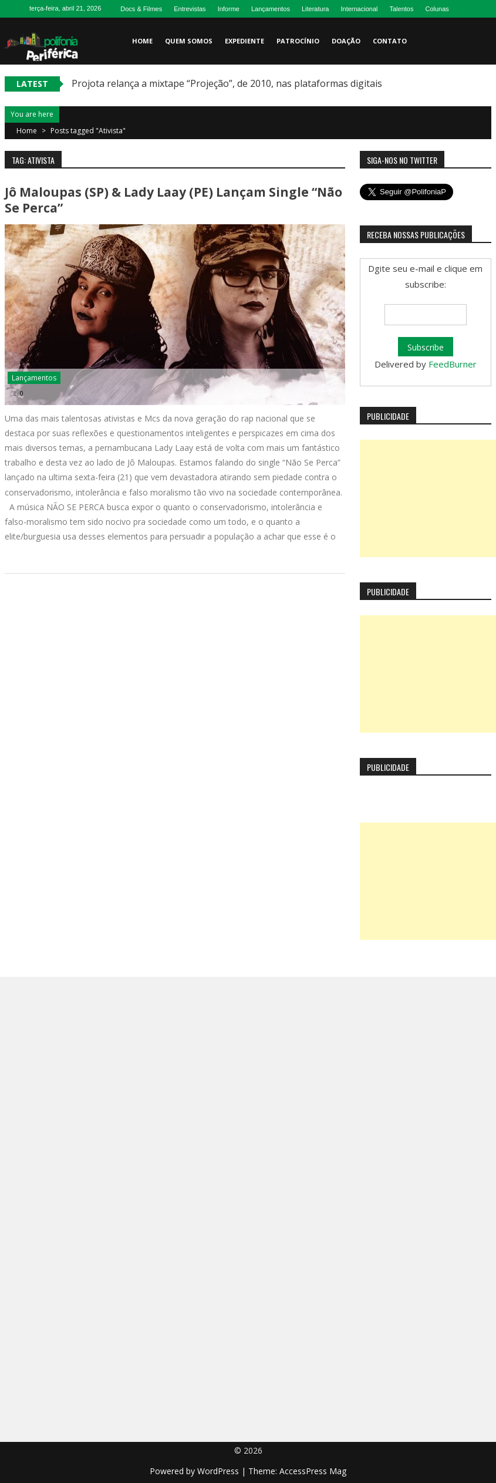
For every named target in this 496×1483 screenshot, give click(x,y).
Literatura (315, 8)
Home (142, 40)
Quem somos (188, 40)
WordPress (219, 1471)
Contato (390, 40)
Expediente (244, 40)
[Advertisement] (428, 498)
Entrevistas (189, 8)
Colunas (436, 8)
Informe (228, 8)
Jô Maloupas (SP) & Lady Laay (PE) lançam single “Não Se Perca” (173, 200)
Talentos (401, 8)
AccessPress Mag (312, 1471)
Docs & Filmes (141, 8)
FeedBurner (452, 364)
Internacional (358, 8)
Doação (346, 40)
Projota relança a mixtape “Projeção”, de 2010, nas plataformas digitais (227, 83)
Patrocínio (297, 40)
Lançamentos (270, 8)
